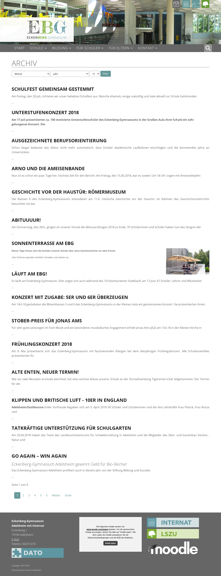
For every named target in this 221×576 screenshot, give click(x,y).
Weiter (56, 495)
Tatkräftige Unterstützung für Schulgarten (71, 428)
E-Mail (15, 539)
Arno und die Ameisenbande (48, 168)
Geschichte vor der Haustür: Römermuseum (69, 192)
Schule (36, 48)
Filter (106, 73)
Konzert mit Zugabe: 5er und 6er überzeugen (70, 297)
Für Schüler (88, 48)
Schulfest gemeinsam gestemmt (53, 89)
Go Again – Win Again (39, 456)
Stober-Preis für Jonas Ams (47, 320)
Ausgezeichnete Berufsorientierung (59, 140)
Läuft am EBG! (29, 273)
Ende (68, 495)
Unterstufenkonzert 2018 (45, 112)
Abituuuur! (26, 220)
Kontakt (146, 48)
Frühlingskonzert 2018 (42, 344)
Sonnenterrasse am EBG (43, 243)
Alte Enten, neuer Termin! (45, 372)
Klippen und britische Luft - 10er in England (69, 400)
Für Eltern (119, 48)
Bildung (60, 48)
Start (19, 48)
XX (208, 48)
